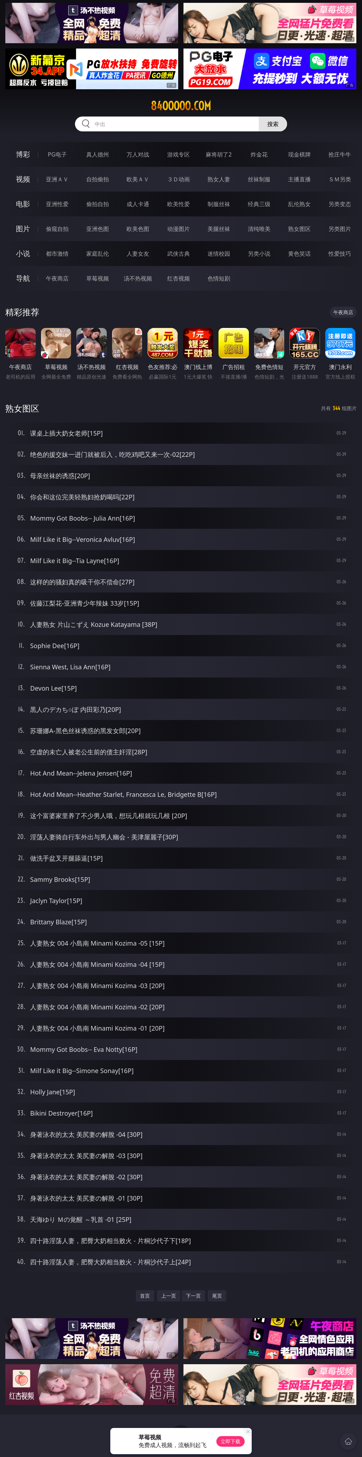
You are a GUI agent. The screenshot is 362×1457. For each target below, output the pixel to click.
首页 (145, 1295)
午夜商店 (57, 278)
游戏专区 (178, 154)
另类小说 (259, 253)
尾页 (217, 1295)
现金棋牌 (299, 154)
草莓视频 (97, 278)
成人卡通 (138, 204)
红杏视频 (178, 278)
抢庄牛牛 (339, 154)
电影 (23, 204)
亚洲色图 (97, 229)
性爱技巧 (339, 253)
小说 (23, 253)
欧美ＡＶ (138, 179)
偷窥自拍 (57, 229)
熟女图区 (299, 229)
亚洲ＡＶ (57, 179)
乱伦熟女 (299, 204)
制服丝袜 (219, 204)
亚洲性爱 (57, 204)
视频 (23, 179)
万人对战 (138, 154)
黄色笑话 (299, 253)
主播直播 (299, 179)
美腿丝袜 (219, 229)
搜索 (273, 124)
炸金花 (259, 154)
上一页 (168, 1295)
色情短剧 (219, 278)
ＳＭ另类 (339, 179)
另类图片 (339, 229)
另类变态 (339, 204)
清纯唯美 (259, 229)
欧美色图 (138, 229)
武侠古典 (178, 253)
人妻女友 (138, 253)
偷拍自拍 (97, 204)
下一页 (193, 1295)
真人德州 (97, 154)
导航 (23, 278)
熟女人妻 (219, 179)
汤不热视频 (138, 278)
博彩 (23, 154)
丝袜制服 (259, 179)
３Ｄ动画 (178, 179)
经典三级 (259, 204)
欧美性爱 (178, 204)
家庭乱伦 (97, 253)
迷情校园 (219, 253)
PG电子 (57, 154)
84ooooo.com (181, 106)
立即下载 (230, 1441)
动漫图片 (178, 229)
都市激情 (57, 253)
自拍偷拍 (97, 179)
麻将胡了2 (219, 154)
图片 (23, 228)
